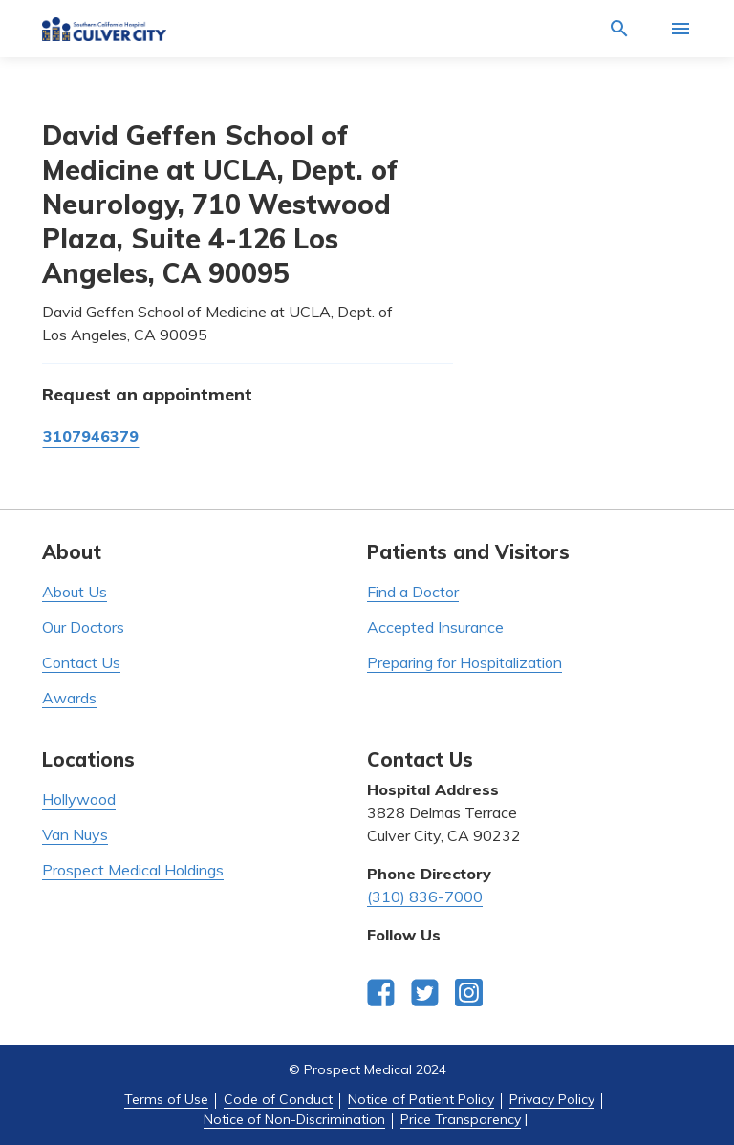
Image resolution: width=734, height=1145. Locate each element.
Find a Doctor (413, 591)
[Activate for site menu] (680, 28)
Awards (69, 697)
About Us (74, 591)
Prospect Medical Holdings (133, 869)
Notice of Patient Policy (421, 1099)
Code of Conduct (278, 1099)
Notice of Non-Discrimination (294, 1119)
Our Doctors (83, 627)
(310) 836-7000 (425, 896)
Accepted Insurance (435, 627)
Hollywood (79, 799)
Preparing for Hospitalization (464, 662)
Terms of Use (166, 1099)
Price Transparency (460, 1119)
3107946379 (91, 435)
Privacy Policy (551, 1099)
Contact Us (81, 662)
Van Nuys (75, 834)
